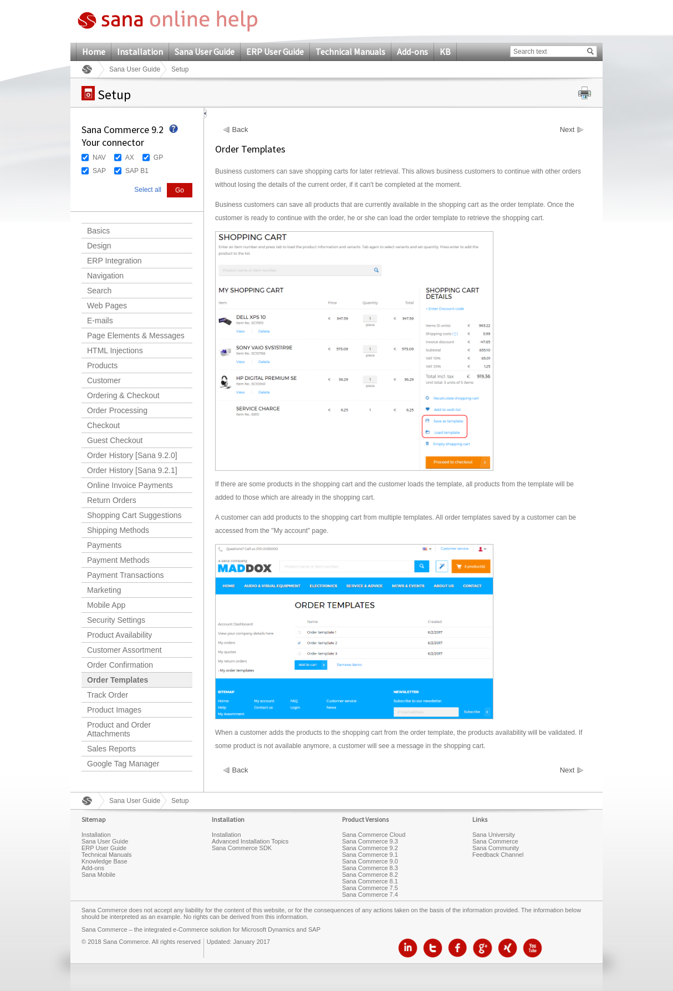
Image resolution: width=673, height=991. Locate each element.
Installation (140, 51)
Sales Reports (111, 748)
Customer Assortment (124, 650)
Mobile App (106, 605)
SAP (99, 171)
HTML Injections (115, 350)
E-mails (100, 320)
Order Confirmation (120, 664)
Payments (104, 545)
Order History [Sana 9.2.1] (132, 470)
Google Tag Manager (123, 763)
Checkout (103, 425)
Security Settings (116, 620)
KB (445, 51)
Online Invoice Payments (130, 485)
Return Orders (111, 500)
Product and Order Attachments (119, 729)
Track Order (107, 694)
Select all (147, 190)
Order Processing (117, 410)
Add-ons (412, 51)
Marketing (104, 590)
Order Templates (117, 679)
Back (240, 129)
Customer (104, 380)
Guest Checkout (114, 440)
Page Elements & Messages (136, 335)
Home (93, 51)
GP (158, 157)
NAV (99, 157)
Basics (98, 230)
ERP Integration (114, 260)
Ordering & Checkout (123, 395)
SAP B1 (137, 171)
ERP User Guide (275, 51)
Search (99, 290)
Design (99, 245)
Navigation (105, 275)
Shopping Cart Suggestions (134, 515)
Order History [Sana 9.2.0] (132, 455)
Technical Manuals (350, 51)
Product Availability (119, 635)
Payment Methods (118, 560)
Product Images (114, 709)
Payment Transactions (125, 575)
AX (129, 157)
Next (567, 129)
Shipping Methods (118, 530)
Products (102, 365)
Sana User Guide (204, 51)
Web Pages (107, 305)
